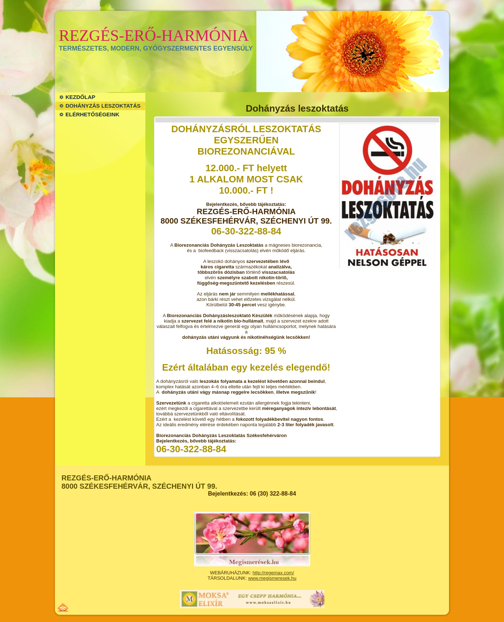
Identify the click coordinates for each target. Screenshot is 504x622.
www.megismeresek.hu (272, 578)
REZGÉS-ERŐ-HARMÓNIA (154, 35)
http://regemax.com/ (273, 572)
